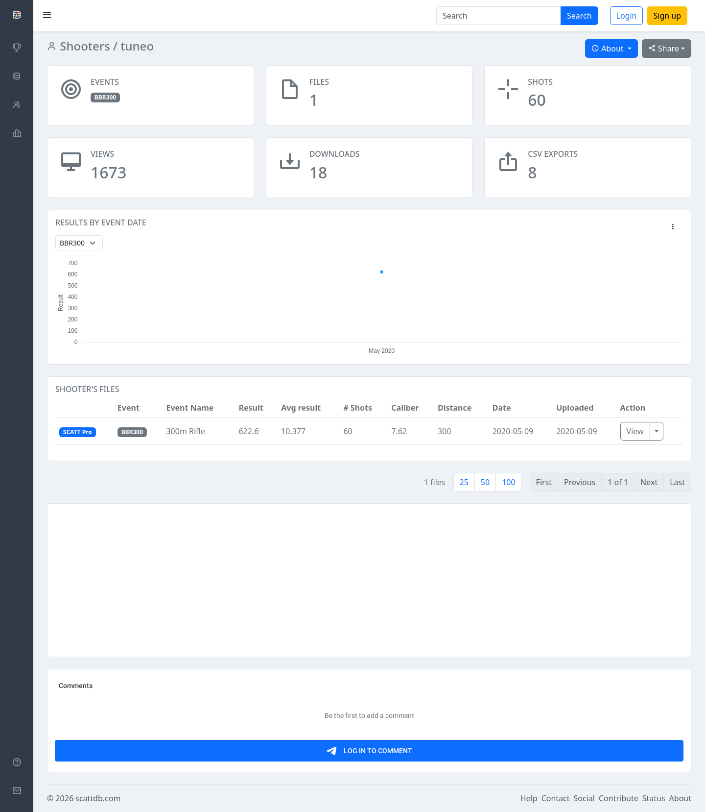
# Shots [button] (357, 407)
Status (653, 798)
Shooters (83, 46)
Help (529, 798)
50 (485, 482)
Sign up (667, 15)
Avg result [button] (301, 407)
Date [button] (502, 407)
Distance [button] (454, 407)
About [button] (608, 48)
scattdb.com (97, 798)
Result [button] (250, 407)
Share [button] (663, 48)
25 (464, 482)
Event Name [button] (189, 407)
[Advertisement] (349, 580)
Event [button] (129, 407)
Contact (555, 798)
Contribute (618, 798)
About (680, 798)
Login (626, 15)
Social (584, 798)
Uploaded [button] (574, 407)
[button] (672, 227)
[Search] (498, 15)
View (635, 431)
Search (579, 15)
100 (508, 482)
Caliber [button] (405, 407)
